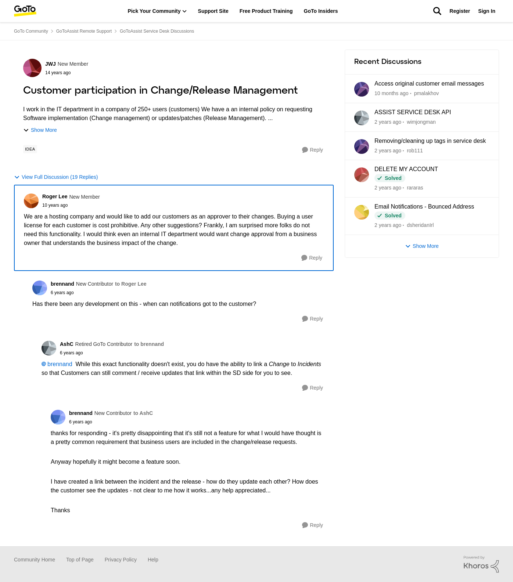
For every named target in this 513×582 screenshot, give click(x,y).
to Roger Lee (131, 284)
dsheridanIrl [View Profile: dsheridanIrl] (420, 225)
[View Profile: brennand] (39, 288)
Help (153, 560)
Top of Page (80, 560)
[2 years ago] (387, 150)
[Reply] (312, 150)
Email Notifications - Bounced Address (424, 206)
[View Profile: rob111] (361, 146)
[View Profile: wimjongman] (361, 118)
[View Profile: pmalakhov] (361, 89)
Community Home (34, 560)
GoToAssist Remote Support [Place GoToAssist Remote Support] (84, 31)
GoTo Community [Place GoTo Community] (31, 31)
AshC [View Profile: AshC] (66, 344)
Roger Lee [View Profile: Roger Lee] (54, 196)
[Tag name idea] (30, 149)
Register (459, 11)
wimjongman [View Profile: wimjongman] (421, 122)
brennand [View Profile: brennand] (62, 284)
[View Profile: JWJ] (32, 68)
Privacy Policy (121, 560)
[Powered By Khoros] (481, 564)
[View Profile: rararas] (361, 174)
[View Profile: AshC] (49, 348)
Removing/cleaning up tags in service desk (430, 141)
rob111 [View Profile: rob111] (415, 150)
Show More (40, 130)
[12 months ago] (387, 122)
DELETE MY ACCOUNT (406, 169)
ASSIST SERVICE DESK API (412, 112)
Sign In (486, 11)
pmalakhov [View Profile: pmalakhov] (426, 93)
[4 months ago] (391, 93)
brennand (59, 364)
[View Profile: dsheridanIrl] (361, 212)
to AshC (143, 413)
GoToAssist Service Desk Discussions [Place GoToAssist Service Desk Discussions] (157, 31)
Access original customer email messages (429, 83)
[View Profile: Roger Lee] (31, 201)
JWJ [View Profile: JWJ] (50, 64)
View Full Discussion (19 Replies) (56, 177)
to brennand (149, 344)
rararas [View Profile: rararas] (415, 188)
